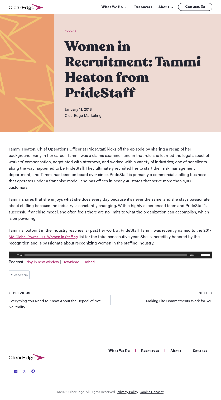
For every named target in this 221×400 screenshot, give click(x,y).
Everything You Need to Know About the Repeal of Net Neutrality (57, 309)
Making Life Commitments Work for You (163, 305)
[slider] (106, 263)
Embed (93, 269)
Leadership (20, 283)
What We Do (112, 7)
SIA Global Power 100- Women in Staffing (46, 244)
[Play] (13, 263)
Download (74, 269)
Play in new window (44, 269)
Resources (143, 7)
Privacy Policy (127, 391)
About (163, 7)
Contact (200, 350)
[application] (110, 262)
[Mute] (198, 263)
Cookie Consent (152, 391)
